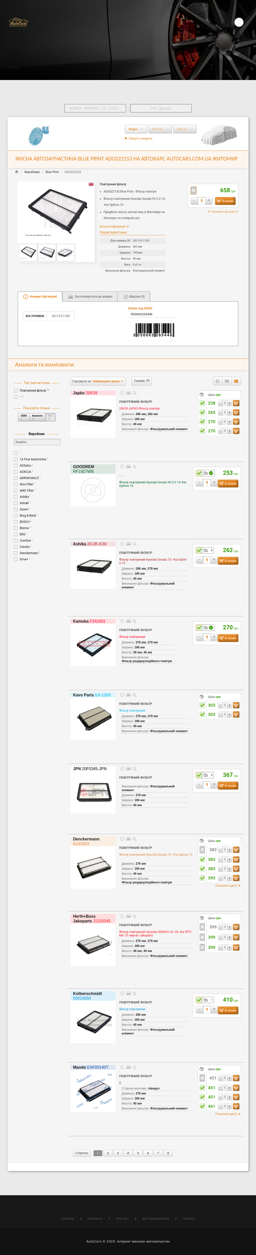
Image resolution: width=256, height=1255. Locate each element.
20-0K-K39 (89, 544)
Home (13, 68)
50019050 (87, 995)
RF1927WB (83, 469)
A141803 (86, 841)
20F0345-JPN (89, 769)
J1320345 (91, 918)
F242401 (89, 621)
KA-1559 (91, 695)
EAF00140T (90, 1067)
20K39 (85, 393)
